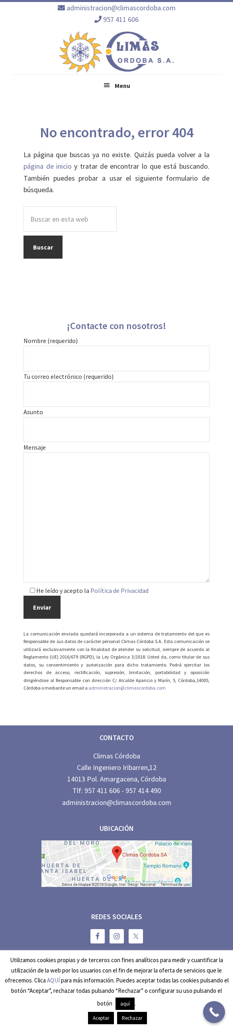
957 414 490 (143, 790)
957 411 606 (121, 19)
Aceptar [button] (101, 1018)
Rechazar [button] (132, 1018)
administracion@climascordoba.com (121, 7)
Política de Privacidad (119, 590)
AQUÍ (53, 980)
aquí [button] (125, 1003)
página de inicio (47, 166)
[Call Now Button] (214, 1012)
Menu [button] (122, 86)
